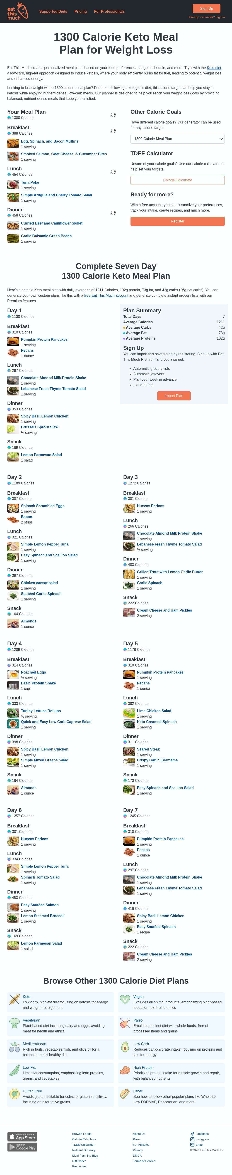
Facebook (199, 1134)
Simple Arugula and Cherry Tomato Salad (56, 195)
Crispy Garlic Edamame (157, 760)
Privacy (138, 1150)
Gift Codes (79, 1161)
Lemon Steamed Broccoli (43, 916)
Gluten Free (32, 1091)
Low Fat (29, 1067)
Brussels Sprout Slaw (39, 427)
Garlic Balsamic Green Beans (46, 236)
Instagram (199, 1139)
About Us (139, 1134)
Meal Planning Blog (85, 1155)
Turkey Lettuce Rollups (41, 711)
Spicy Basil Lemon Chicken (44, 416)
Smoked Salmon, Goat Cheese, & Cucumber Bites (64, 154)
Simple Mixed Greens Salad (44, 760)
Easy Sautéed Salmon (40, 905)
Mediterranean (34, 1044)
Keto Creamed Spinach (157, 722)
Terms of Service (144, 1161)
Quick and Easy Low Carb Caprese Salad (56, 722)
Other (138, 1091)
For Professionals (109, 11)
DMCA (137, 1155)
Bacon (26, 517)
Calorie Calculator (177, 180)
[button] (177, 139)
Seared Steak (148, 749)
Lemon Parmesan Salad (41, 455)
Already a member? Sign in (206, 17)
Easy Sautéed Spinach (156, 927)
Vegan (138, 997)
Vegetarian (31, 1020)
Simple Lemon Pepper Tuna (45, 544)
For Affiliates (141, 1144)
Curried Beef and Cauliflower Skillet (51, 223)
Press (137, 1139)
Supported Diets (53, 11)
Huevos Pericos (150, 506)
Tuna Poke (30, 182)
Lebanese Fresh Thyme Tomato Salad (53, 389)
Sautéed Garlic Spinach (41, 594)
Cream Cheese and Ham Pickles (164, 610)
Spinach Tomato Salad (40, 877)
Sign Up (206, 8)
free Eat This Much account (106, 295)
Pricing (81, 11)
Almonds (28, 621)
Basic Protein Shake (38, 683)
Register (177, 221)
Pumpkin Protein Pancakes (44, 339)
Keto (26, 997)
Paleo (138, 1020)
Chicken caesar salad (39, 583)
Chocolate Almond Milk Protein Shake (53, 378)
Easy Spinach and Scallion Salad (49, 555)
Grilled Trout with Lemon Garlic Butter (170, 572)
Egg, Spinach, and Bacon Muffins (49, 141)
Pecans (27, 350)
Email (196, 1145)
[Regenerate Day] (113, 114)
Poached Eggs (33, 672)
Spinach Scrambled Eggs (43, 506)
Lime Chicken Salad (154, 711)
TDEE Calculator (83, 1144)
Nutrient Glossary (83, 1150)
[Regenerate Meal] (113, 131)
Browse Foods (82, 1134)
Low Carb (141, 1044)
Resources (79, 1166)
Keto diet (214, 68)
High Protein (143, 1067)
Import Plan (174, 396)
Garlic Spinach (149, 583)
